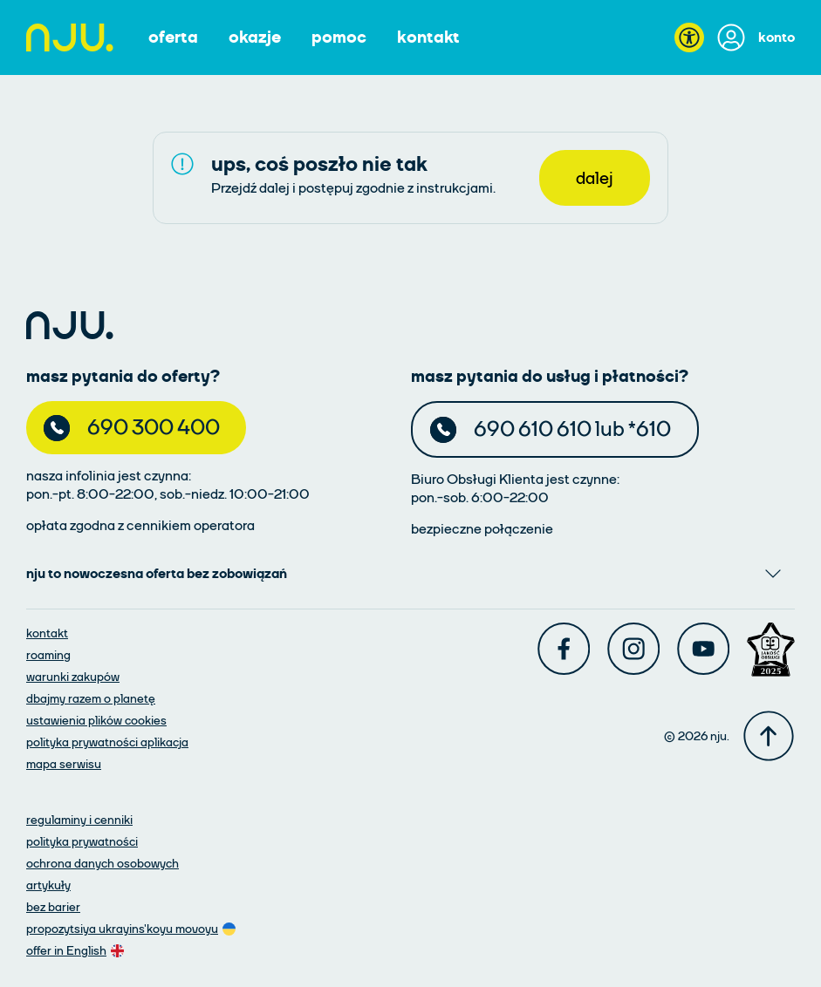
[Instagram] (633, 649)
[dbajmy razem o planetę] (90, 698)
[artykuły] (48, 884)
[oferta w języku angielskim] (76, 950)
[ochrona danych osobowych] (102, 863)
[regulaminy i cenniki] (79, 819)
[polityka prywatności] (82, 841)
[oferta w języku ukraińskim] (132, 928)
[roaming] (48, 654)
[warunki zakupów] (73, 676)
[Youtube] (703, 649)
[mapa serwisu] (63, 763)
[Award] (771, 650)
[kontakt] (47, 632)
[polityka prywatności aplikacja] (107, 741)
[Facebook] (563, 649)
